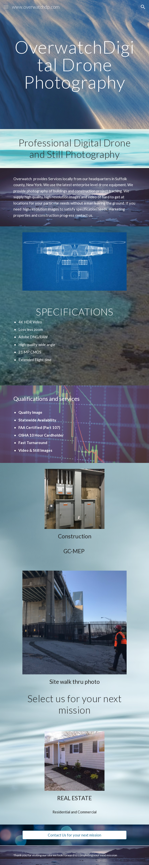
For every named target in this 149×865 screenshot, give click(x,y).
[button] (6, 7)
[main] (74, 64)
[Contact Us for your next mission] (74, 835)
